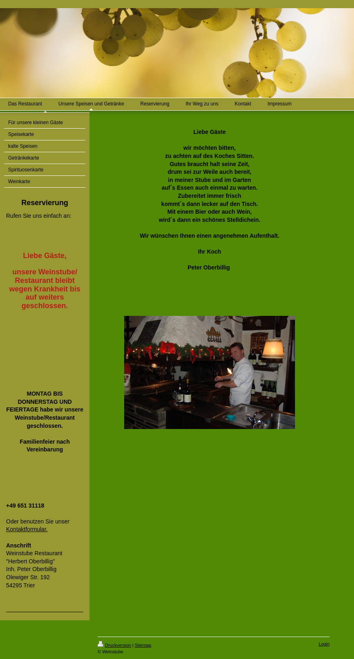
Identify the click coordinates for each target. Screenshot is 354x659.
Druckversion (114, 645)
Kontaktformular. (27, 529)
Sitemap (143, 645)
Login (324, 643)
